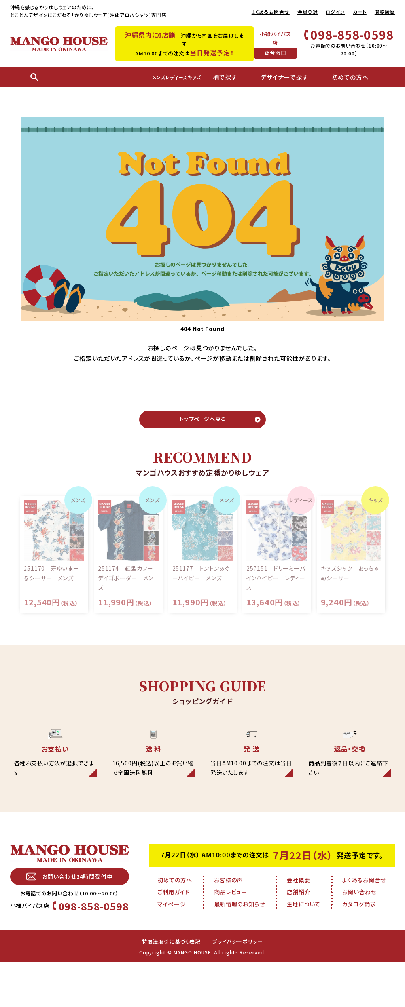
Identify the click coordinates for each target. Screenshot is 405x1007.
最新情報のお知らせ (239, 948)
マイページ (171, 948)
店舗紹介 (298, 935)
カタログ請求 (359, 948)
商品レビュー (230, 935)
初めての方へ (174, 923)
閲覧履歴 (385, 11)
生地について (303, 948)
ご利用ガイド (173, 935)
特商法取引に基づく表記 (169, 986)
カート (360, 11)
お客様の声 (228, 923)
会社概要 (298, 923)
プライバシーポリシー (240, 986)
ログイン (335, 11)
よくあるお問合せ (271, 11)
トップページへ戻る (202, 422)
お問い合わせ (359, 935)
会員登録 (307, 11)
